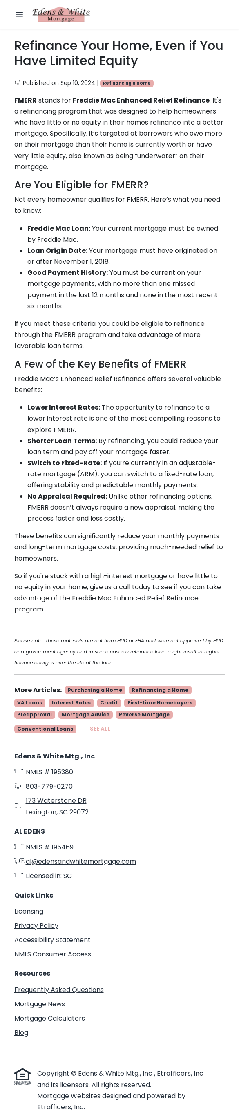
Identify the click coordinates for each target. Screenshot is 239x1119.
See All (100, 728)
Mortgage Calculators (49, 1018)
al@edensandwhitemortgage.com (81, 861)
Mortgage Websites (69, 1096)
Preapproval (34, 714)
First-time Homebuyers (159, 702)
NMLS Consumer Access (52, 954)
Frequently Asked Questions (59, 989)
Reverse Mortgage (144, 714)
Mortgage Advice (85, 714)
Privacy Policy (36, 925)
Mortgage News (39, 1004)
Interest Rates (71, 702)
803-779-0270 (49, 786)
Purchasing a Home (95, 690)
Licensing (28, 911)
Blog (21, 1032)
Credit (109, 702)
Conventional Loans (45, 728)
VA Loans (29, 702)
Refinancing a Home (127, 83)
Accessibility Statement (52, 940)
